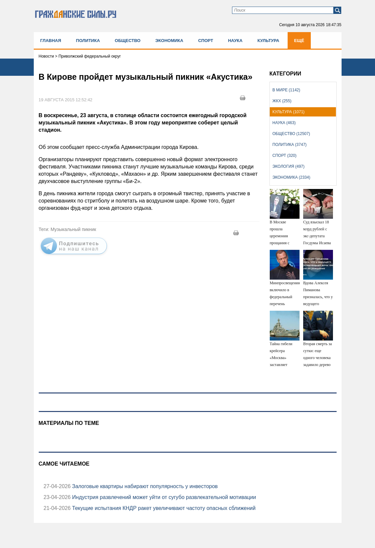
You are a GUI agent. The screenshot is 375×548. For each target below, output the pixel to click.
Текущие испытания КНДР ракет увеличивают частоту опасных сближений (163, 508)
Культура (268, 40)
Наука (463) (284, 122)
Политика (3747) (289, 144)
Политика (88, 40)
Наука (235, 40)
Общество (128, 40)
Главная (50, 40)
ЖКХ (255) (281, 101)
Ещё (299, 40)
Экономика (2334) (291, 177)
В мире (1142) (286, 90)
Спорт (205, 40)
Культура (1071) (288, 112)
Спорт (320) (284, 155)
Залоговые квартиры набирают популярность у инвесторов (143, 486)
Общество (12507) (291, 133)
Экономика (169, 40)
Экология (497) (288, 166)
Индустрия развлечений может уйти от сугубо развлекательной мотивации (163, 497)
